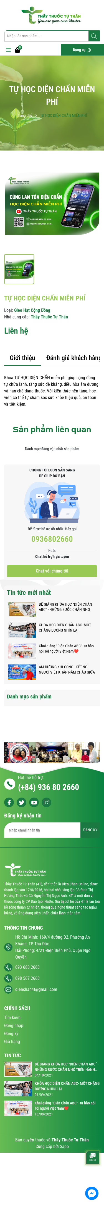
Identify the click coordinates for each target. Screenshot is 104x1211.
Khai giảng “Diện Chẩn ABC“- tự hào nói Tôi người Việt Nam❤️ (66, 649)
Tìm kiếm (12, 1017)
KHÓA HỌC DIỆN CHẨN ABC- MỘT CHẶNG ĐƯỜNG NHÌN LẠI (65, 628)
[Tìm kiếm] (94, 36)
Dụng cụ (82, 50)
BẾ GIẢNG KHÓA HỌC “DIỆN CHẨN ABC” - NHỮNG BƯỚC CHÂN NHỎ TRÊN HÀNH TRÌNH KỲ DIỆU (65, 607)
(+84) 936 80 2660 (48, 787)
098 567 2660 (27, 978)
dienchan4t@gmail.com (36, 989)
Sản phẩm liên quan (52, 429)
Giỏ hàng (12, 1041)
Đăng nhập (13, 1025)
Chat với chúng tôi (52, 571)
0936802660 (52, 539)
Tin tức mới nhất (29, 593)
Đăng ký (11, 1033)
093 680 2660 (27, 967)
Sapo (64, 1146)
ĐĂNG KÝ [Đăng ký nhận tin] (90, 830)
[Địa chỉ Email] (52, 830)
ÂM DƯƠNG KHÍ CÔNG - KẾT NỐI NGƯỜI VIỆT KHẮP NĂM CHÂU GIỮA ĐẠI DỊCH (67, 670)
